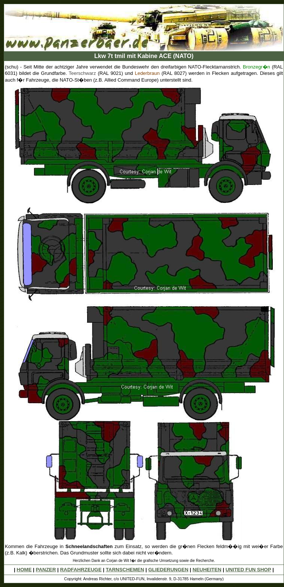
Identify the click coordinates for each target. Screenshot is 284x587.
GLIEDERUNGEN (168, 569)
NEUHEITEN (206, 569)
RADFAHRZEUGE (81, 569)
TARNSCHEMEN (125, 569)
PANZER (46, 569)
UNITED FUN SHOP (248, 569)
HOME (24, 569)
